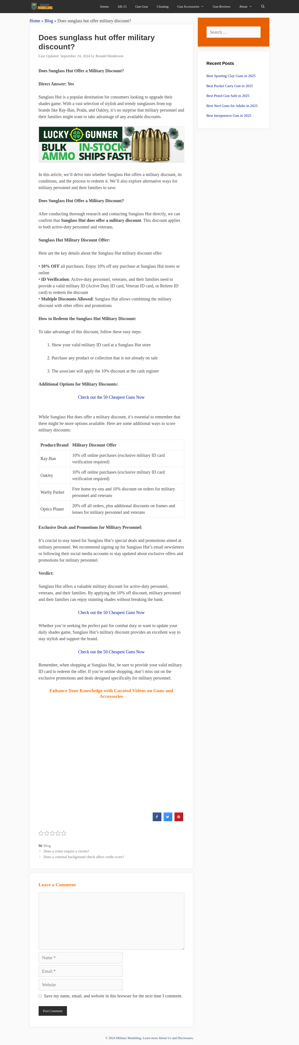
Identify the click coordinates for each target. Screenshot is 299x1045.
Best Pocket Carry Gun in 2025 (230, 86)
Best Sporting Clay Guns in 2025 (231, 76)
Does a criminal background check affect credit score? (84, 857)
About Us (165, 1038)
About (248, 6)
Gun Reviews (221, 6)
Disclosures (185, 1038)
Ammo (104, 6)
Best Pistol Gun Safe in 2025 (228, 96)
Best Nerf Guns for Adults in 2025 (232, 106)
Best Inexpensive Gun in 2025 (229, 116)
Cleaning (163, 6)
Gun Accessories (192, 6)
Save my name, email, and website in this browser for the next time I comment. (113, 995)
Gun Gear (141, 6)
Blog (48, 20)
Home (35, 20)
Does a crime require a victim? (66, 851)
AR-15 (122, 6)
